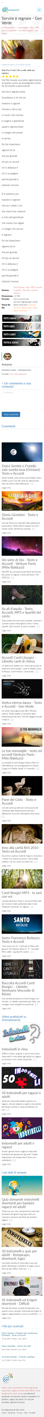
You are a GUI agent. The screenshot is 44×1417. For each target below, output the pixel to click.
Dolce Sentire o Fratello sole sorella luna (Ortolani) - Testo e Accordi (22, 469)
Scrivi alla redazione (17, 374)
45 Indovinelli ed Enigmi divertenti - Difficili (19, 1302)
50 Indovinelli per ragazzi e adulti (21, 1094)
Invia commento (11, 414)
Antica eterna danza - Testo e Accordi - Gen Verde (22, 704)
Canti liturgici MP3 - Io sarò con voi (22, 894)
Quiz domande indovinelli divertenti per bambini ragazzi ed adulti (20, 1203)
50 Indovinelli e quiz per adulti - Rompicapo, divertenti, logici (19, 1254)
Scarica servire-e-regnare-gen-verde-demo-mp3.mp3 (25, 307)
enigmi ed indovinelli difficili (23, 1390)
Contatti (32, 1413)
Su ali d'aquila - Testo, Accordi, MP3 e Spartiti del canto (21, 612)
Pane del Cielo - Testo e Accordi (19, 801)
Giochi (4, 1387)
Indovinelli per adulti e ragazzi (18, 1145)
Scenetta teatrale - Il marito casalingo (18, 1356)
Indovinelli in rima (15, 1049)
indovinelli (6, 1390)
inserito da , (16, 65)
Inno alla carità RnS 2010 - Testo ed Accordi (21, 849)
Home (4, 1413)
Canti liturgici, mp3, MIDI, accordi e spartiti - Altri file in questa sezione (27, 290)
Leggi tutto (6, 487)
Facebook (11, 1413)
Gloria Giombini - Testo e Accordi (20, 516)
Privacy (20, 1413)
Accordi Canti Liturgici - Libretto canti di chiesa (19, 659)
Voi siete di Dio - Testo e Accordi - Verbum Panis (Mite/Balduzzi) (19, 563)
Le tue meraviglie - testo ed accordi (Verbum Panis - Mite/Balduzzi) (22, 754)
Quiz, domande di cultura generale (22, 1387)
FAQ (26, 1413)
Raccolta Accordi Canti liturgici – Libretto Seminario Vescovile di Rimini (18, 988)
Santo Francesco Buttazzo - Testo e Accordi (22, 940)
